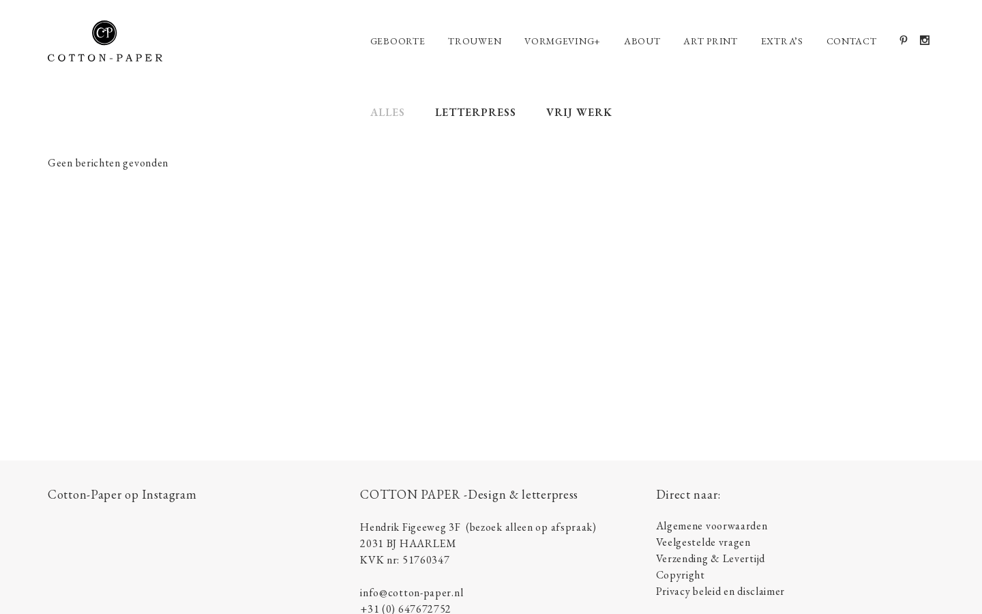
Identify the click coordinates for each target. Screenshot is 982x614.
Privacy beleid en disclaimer (721, 591)
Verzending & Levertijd (710, 558)
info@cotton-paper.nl (411, 592)
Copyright (680, 575)
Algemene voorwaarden (712, 525)
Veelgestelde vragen (703, 542)
